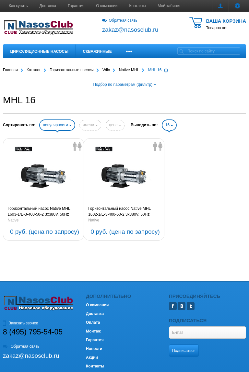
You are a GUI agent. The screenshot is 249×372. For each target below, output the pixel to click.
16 (169, 125)
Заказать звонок (20, 323)
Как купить (18, 6)
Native (13, 220)
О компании (106, 6)
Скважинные (97, 51)
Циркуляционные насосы (39, 51)
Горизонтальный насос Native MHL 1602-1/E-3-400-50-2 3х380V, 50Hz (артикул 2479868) (119, 211)
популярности (57, 125)
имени (90, 125)
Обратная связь (119, 20)
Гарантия (76, 6)
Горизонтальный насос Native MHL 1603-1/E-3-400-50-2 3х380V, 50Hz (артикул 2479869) (39, 211)
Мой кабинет (169, 6)
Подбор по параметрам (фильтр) (124, 84)
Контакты (137, 6)
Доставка (48, 6)
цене (115, 125)
